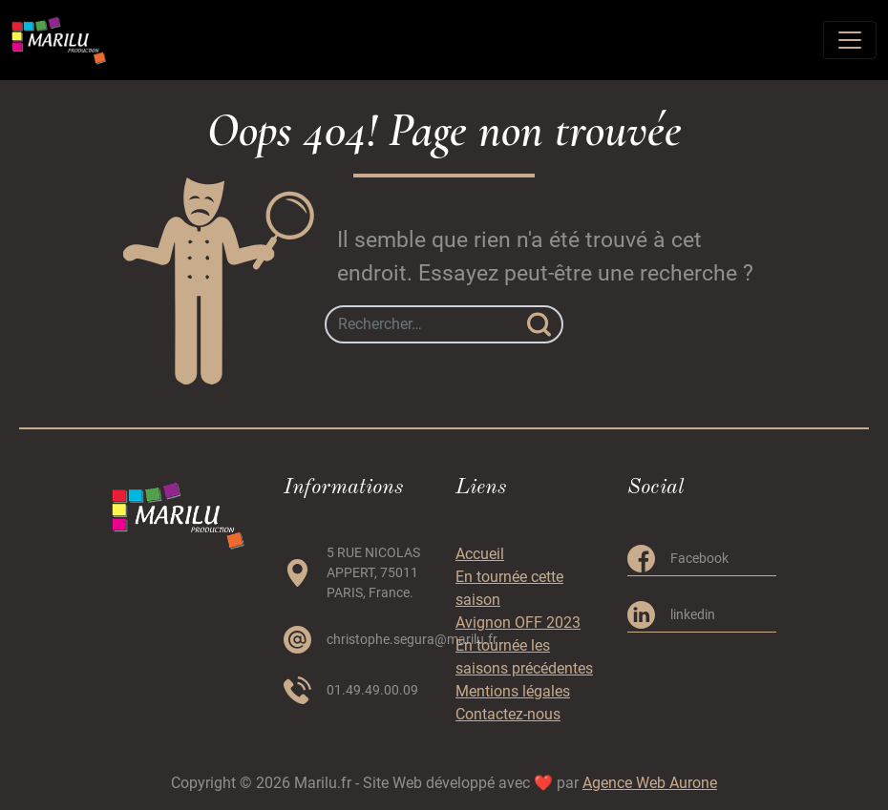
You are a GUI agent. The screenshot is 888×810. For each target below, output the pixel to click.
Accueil (479, 554)
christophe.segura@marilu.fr (412, 639)
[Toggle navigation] (850, 40)
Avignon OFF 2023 (518, 622)
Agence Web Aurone (649, 783)
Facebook (699, 558)
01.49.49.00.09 (372, 689)
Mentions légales (512, 691)
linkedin (692, 614)
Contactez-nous (507, 714)
